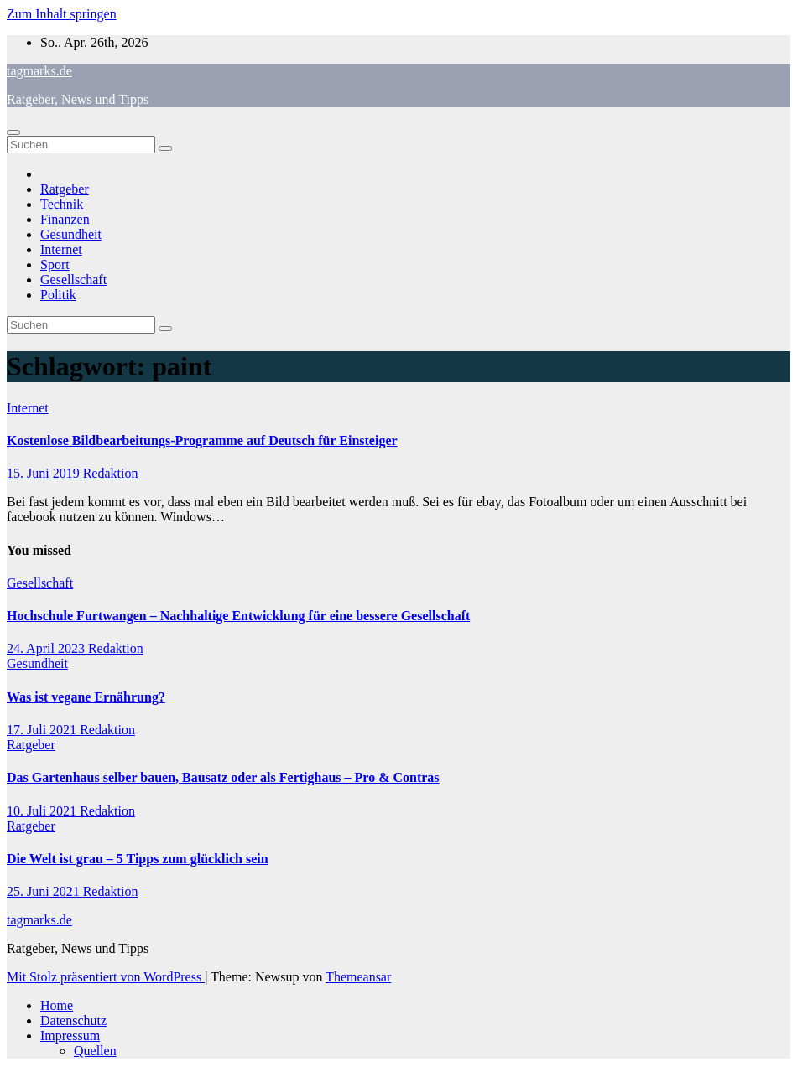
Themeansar (358, 977)
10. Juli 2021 (43, 811)
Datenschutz (73, 1020)
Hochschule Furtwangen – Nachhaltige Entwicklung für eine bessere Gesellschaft (238, 616)
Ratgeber (64, 189)
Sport (55, 264)
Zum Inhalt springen (62, 14)
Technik (61, 204)
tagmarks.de (39, 71)
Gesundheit (71, 234)
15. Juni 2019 (45, 473)
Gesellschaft (73, 279)
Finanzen (65, 219)
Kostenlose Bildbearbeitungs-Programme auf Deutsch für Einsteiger (202, 440)
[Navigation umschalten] (13, 132)
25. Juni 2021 (45, 891)
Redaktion (110, 473)
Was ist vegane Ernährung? (86, 697)
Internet (61, 249)
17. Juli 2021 (43, 729)
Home (56, 1005)
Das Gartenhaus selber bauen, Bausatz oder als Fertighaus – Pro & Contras (223, 777)
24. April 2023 (47, 648)
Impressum (70, 1035)
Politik (58, 294)
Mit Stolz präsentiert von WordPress (106, 977)
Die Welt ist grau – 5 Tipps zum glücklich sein (137, 859)
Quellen (95, 1051)
